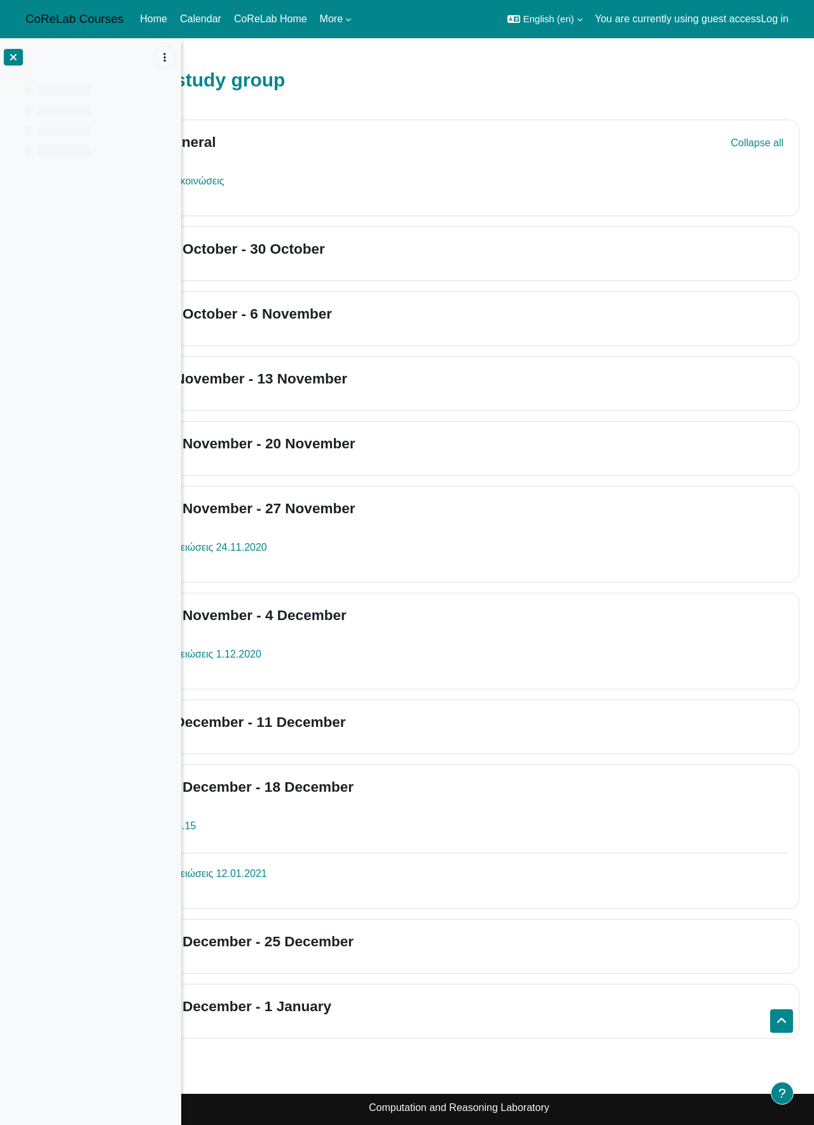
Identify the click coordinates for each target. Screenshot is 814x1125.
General (266, 142)
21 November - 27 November (336, 508)
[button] (545, 19)
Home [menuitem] (153, 18)
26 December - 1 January (324, 1006)
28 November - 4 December (332, 615)
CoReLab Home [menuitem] (270, 18)
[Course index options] (164, 57)
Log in (775, 18)
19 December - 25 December (335, 941)
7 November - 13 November (332, 379)
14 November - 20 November (336, 444)
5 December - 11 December (331, 722)
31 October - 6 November (324, 314)
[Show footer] (782, 1093)
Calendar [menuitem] (200, 18)
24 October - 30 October (321, 249)
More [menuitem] (331, 18)
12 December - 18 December (335, 787)
